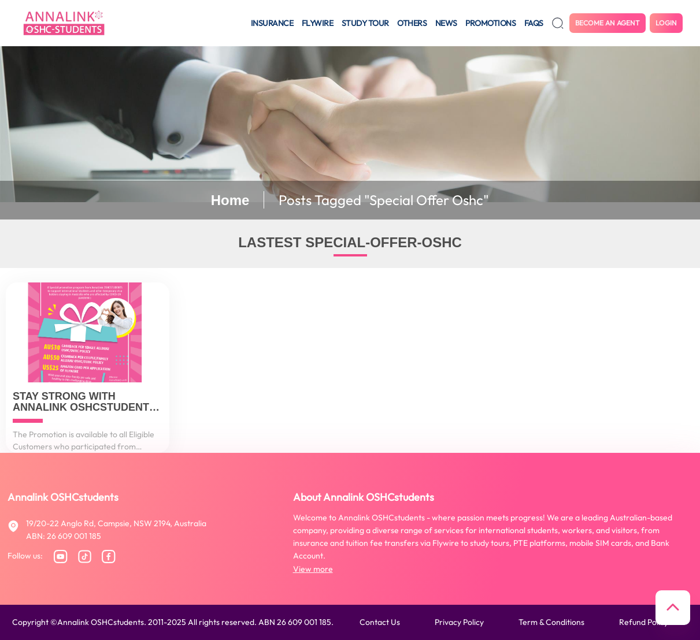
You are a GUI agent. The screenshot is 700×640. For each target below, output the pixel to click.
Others (412, 23)
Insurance (272, 23)
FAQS (533, 23)
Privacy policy (459, 622)
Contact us (380, 622)
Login (666, 22)
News (446, 23)
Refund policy (643, 622)
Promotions (490, 23)
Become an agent (607, 22)
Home (230, 200)
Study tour (365, 23)
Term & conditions (551, 622)
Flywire (318, 23)
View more (313, 569)
